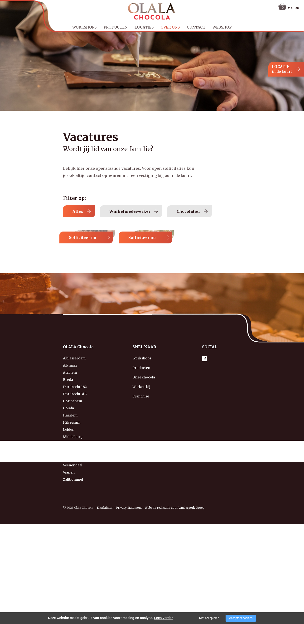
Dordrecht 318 (75, 487)
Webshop (222, 27)
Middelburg (73, 529)
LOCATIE (282, 69)
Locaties (144, 27)
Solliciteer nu (201, 251)
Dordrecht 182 (75, 480)
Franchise (140, 489)
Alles (86, 211)
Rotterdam (72, 551)
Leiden (68, 522)
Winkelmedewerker (147, 211)
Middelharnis (74, 537)
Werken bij (141, 480)
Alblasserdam (74, 451)
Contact (196, 27)
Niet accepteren (209, 618)
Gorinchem (72, 494)
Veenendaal (72, 558)
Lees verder (163, 618)
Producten (115, 27)
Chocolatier (208, 211)
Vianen (69, 565)
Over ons (170, 27)
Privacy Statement (129, 600)
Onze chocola (143, 470)
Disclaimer (105, 600)
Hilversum (71, 515)
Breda (68, 472)
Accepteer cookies (240, 618)
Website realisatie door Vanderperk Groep (174, 600)
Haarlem (70, 508)
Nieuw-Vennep (75, 544)
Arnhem (70, 465)
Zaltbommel (73, 572)
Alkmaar (70, 458)
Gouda (68, 501)
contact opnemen (104, 175)
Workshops (84, 27)
